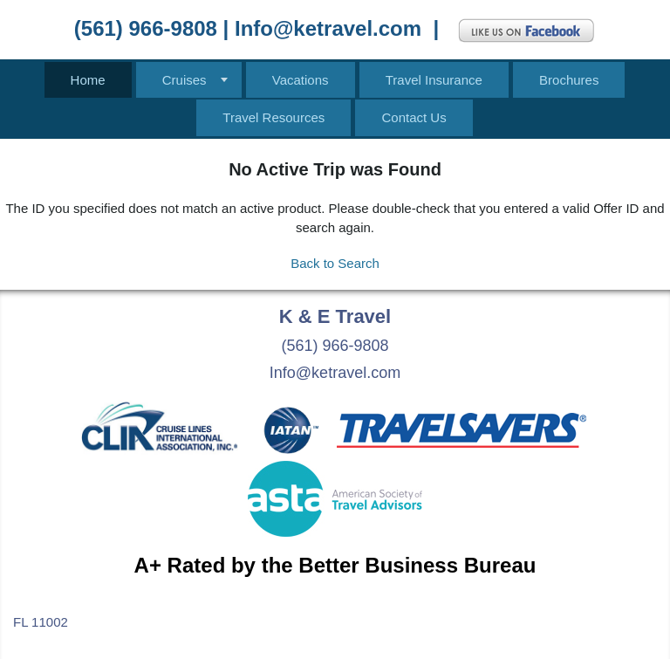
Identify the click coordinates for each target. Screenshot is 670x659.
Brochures (568, 79)
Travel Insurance (434, 79)
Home (88, 79)
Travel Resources (273, 117)
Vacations (300, 79)
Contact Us (413, 117)
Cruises (184, 79)
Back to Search (335, 263)
